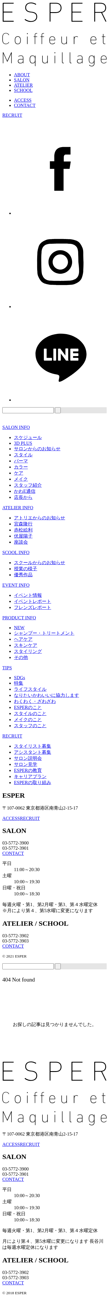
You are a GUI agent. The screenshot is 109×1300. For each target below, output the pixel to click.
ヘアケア (23, 639)
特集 (18, 683)
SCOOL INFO (15, 552)
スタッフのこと (30, 725)
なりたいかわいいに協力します (46, 695)
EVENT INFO (15, 585)
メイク (21, 479)
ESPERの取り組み (32, 782)
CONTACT (24, 105)
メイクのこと (28, 719)
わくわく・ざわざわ (35, 701)
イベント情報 (28, 595)
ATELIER (23, 85)
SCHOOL (23, 90)
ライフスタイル (30, 689)
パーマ (21, 460)
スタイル (23, 454)
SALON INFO (16, 427)
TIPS (7, 667)
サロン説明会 (28, 758)
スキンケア (25, 645)
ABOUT (22, 74)
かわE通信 (24, 491)
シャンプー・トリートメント (44, 633)
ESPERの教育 (28, 770)
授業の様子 (25, 568)
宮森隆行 (23, 523)
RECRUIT (12, 115)
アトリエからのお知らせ (39, 517)
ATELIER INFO (17, 507)
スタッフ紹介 (28, 485)
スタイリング (28, 651)
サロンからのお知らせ (37, 448)
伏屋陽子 (23, 536)
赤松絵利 (23, 529)
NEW (19, 627)
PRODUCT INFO (19, 617)
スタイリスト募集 (32, 746)
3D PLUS (23, 443)
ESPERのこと (28, 707)
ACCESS (22, 100)
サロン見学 (25, 764)
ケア (18, 473)
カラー (21, 466)
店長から (23, 497)
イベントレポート (32, 601)
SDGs (19, 677)
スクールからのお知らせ (39, 562)
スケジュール (28, 437)
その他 (21, 657)
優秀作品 (23, 574)
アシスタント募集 (32, 752)
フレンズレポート (32, 607)
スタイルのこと (30, 713)
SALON (21, 79)
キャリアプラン (30, 776)
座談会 (21, 542)
